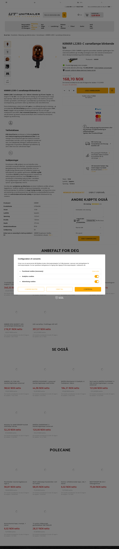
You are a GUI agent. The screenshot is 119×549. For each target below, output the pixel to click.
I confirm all (88, 289)
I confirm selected (31, 289)
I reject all (59, 289)
